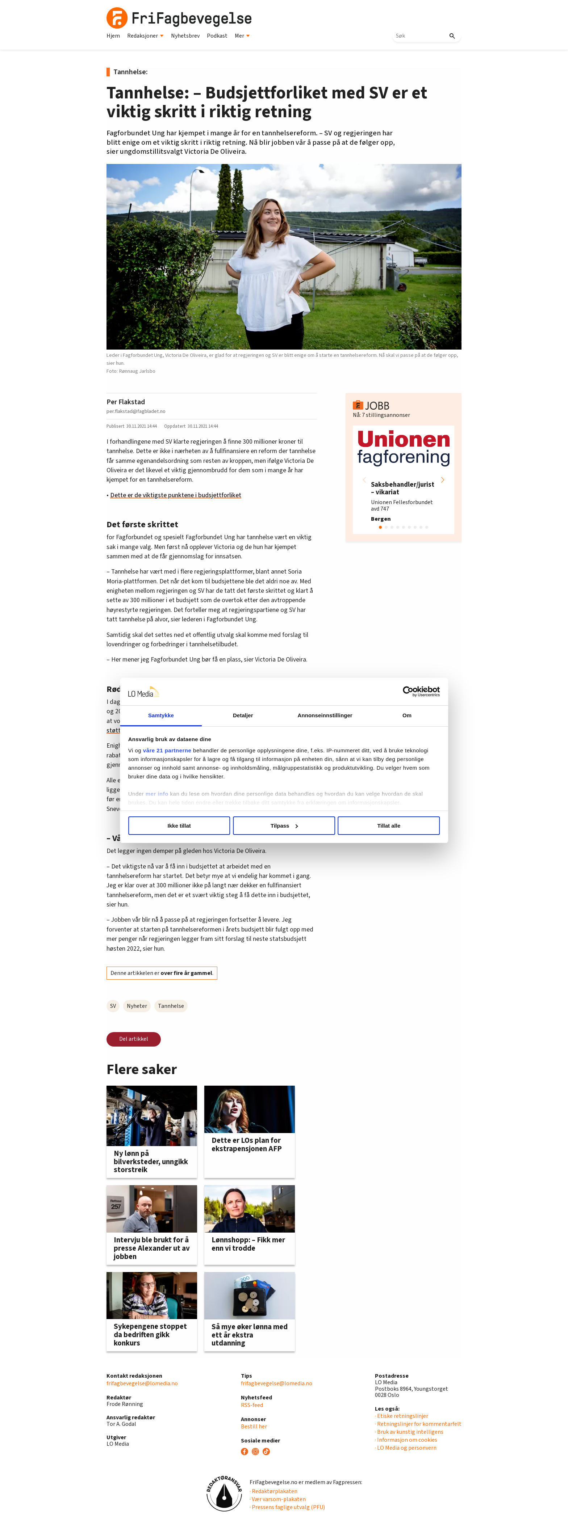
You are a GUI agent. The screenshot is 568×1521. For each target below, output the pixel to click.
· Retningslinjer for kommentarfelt (418, 1424)
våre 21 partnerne (168, 750)
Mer (242, 36)
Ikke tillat (179, 826)
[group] (403, 480)
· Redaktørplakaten (273, 1491)
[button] (443, 480)
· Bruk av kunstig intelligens (409, 1432)
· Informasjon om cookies (406, 1440)
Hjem (113, 36)
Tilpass (284, 826)
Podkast (217, 36)
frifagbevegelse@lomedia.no (142, 1383)
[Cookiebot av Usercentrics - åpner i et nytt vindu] (407, 691)
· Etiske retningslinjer (401, 1416)
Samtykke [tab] (162, 715)
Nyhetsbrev (185, 36)
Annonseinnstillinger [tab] (324, 715)
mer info (158, 794)
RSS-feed (252, 1405)
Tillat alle (388, 826)
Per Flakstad (125, 402)
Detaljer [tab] (243, 715)
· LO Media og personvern (406, 1448)
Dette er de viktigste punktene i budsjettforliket (175, 495)
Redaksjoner (145, 36)
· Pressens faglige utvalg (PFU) (287, 1507)
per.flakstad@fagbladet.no (136, 411)
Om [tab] (406, 715)
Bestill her (254, 1427)
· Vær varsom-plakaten (278, 1499)
